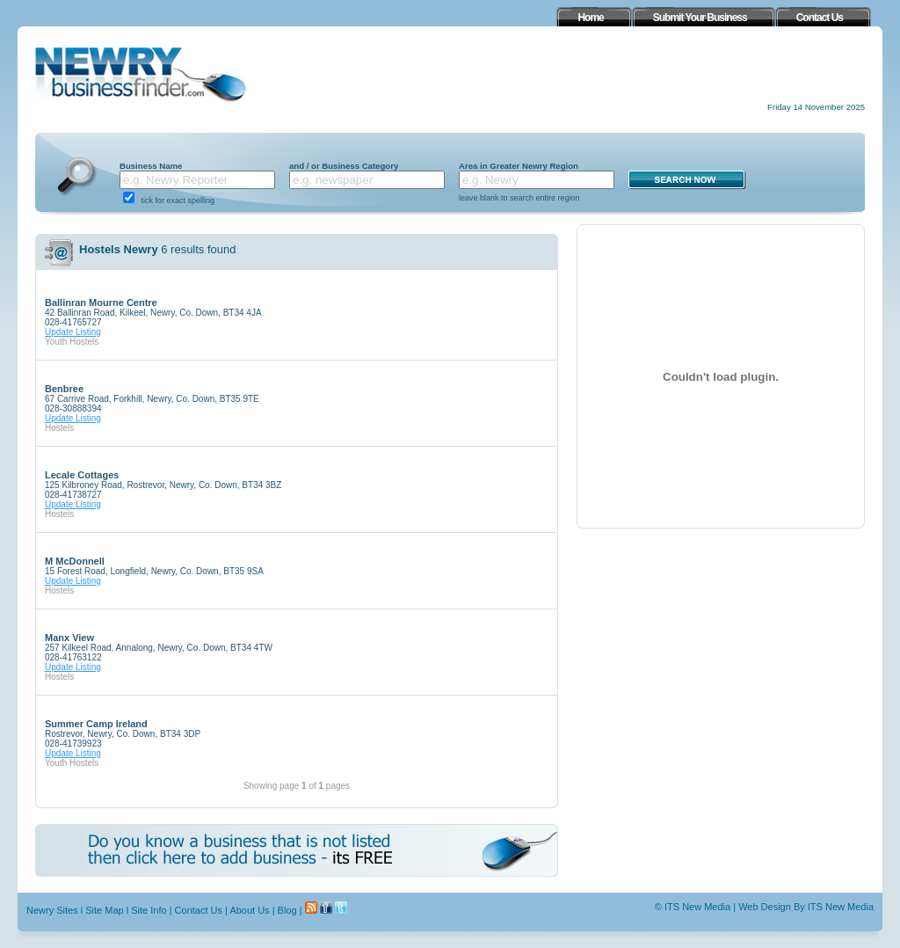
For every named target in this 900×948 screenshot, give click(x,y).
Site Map (104, 910)
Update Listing (73, 332)
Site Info (148, 910)
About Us (249, 910)
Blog (287, 910)
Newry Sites (52, 910)
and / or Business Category (343, 166)
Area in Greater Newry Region (518, 166)
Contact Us (198, 910)
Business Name (151, 166)
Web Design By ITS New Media (806, 906)
